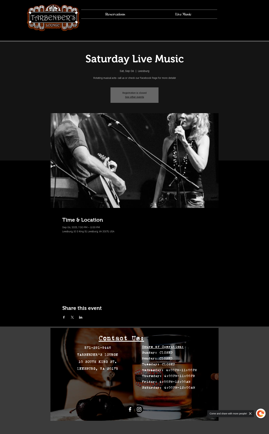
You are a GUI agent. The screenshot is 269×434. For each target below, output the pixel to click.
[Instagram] (139, 409)
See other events (134, 97)
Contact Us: (121, 338)
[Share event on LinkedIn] (80, 317)
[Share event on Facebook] (64, 317)
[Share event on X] (72, 317)
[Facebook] (130, 409)
